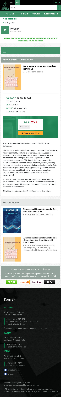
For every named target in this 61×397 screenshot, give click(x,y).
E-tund (10, 374)
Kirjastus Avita (13, 370)
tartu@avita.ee (19, 347)
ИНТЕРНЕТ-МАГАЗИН (30, 14)
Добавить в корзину (30, 133)
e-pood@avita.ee (27, 276)
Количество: (24, 127)
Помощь (46, 269)
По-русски (9, 22)
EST (11, 2)
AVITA (57, 2)
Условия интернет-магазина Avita (25, 269)
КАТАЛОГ (10, 14)
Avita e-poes (33, 385)
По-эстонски (11, 18)
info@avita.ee (19, 324)
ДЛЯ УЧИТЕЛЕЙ (51, 14)
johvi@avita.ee (19, 365)
